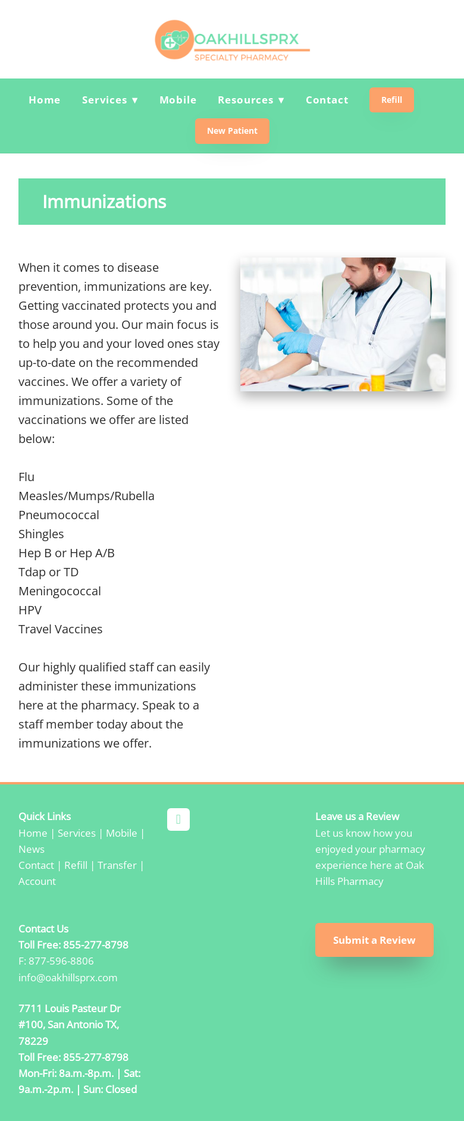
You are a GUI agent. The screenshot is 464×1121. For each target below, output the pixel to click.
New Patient (232, 130)
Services (77, 832)
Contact (327, 99)
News (31, 848)
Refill (391, 99)
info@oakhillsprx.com (68, 977)
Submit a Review (374, 939)
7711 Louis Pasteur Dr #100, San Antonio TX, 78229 (69, 1024)
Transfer (117, 865)
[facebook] (178, 819)
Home (45, 99)
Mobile (178, 99)
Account (37, 881)
